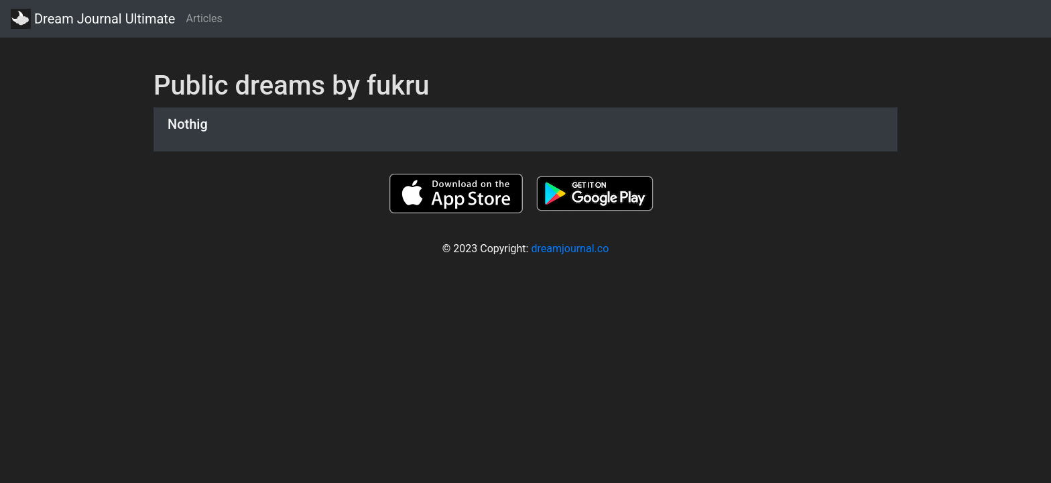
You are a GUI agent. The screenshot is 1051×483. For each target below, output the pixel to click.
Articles (204, 18)
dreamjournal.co (570, 248)
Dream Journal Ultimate (93, 19)
